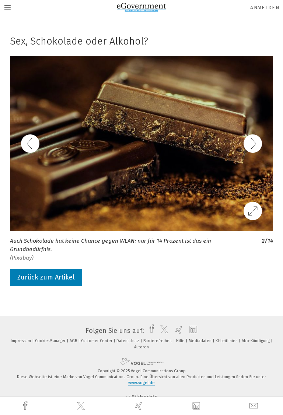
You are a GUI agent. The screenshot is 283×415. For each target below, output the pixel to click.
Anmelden (264, 7)
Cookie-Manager (51, 340)
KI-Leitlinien (227, 340)
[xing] (139, 406)
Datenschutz (128, 340)
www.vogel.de (141, 382)
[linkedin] (197, 406)
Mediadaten (201, 340)
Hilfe (181, 340)
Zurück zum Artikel (46, 277)
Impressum (21, 340)
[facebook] (26, 406)
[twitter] (82, 406)
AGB (74, 340)
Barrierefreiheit (158, 340)
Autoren (141, 347)
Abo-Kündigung (256, 340)
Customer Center (97, 340)
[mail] (254, 406)
